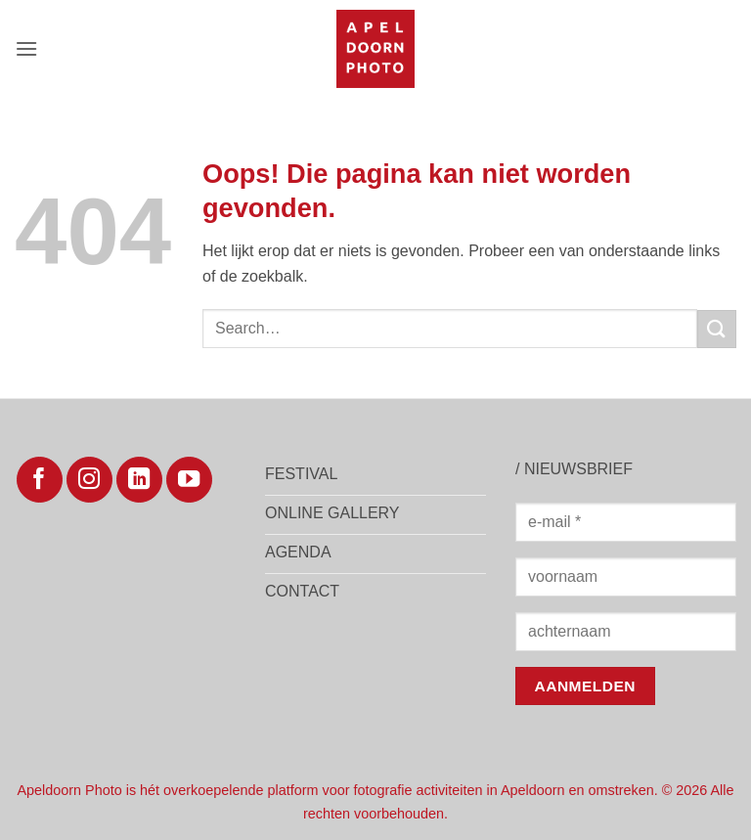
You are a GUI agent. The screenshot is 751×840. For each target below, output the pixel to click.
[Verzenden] (716, 329)
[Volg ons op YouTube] (189, 480)
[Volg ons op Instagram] (89, 480)
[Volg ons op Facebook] (40, 480)
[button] (27, 48)
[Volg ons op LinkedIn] (139, 480)
